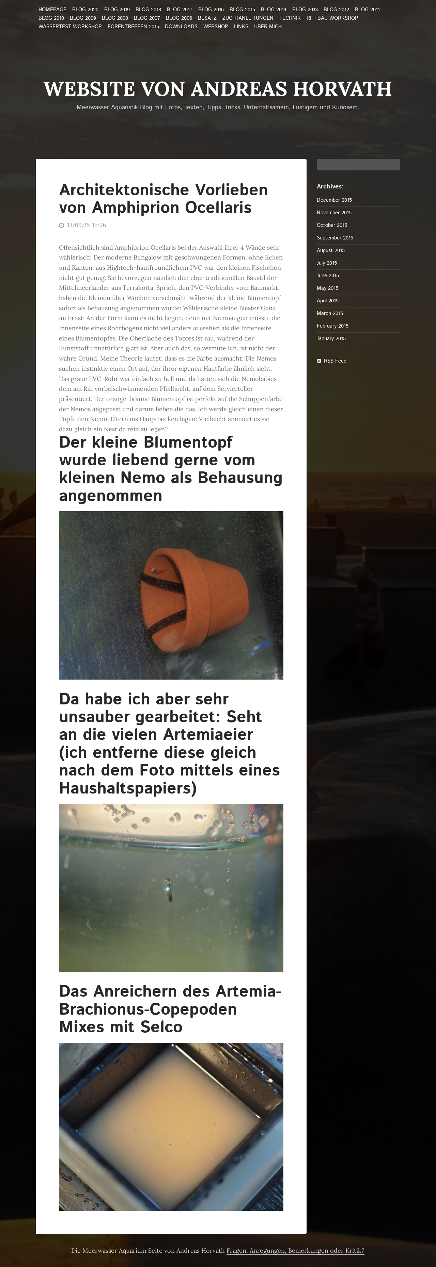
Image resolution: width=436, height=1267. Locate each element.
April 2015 (328, 300)
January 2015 (331, 338)
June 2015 (328, 275)
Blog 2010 (51, 18)
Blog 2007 (147, 18)
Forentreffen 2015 (133, 27)
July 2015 (327, 263)
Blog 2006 (179, 18)
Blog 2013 (305, 10)
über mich (268, 27)
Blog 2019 (117, 10)
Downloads (181, 27)
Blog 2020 (85, 10)
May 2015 (327, 288)
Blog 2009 (83, 18)
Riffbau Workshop (332, 18)
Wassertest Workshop (70, 27)
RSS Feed (335, 361)
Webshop (215, 27)
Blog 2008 (115, 18)
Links (241, 27)
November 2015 (334, 212)
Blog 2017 (179, 10)
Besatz (207, 18)
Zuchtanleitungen (248, 18)
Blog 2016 (211, 10)
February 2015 (332, 326)
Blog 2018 (148, 10)
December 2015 (334, 200)
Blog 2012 (336, 10)
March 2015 (330, 313)
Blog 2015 (242, 10)
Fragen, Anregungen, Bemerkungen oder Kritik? (295, 1250)
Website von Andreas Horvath (217, 88)
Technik (290, 18)
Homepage (52, 10)
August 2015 (331, 250)
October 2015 (332, 225)
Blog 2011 (367, 10)
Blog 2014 (273, 10)
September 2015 (335, 237)
